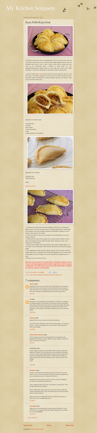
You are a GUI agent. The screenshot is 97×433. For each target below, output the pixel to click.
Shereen (32, 284)
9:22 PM (32, 293)
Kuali (40, 74)
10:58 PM (32, 329)
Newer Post (27, 425)
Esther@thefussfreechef (37, 334)
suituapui (32, 318)
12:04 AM (32, 414)
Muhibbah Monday (49, 275)
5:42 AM (32, 343)
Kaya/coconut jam (30, 186)
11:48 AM (32, 400)
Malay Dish (41, 275)
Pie (61, 275)
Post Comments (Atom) (37, 429)
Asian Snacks (33, 275)
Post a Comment (32, 417)
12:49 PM (32, 365)
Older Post (70, 425)
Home (49, 425)
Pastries (57, 275)
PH (30, 299)
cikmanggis (33, 406)
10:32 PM (32, 312)
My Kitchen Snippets (30, 8)
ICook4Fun (33, 370)
